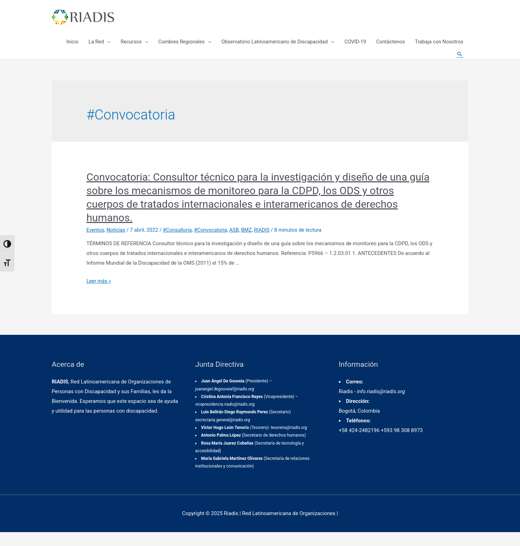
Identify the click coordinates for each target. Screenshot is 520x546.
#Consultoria (179, 243)
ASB (237, 243)
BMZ (249, 243)
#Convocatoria (213, 243)
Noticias (116, 243)
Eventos (95, 243)
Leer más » (99, 294)
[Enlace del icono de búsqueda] (459, 62)
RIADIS (266, 243)
